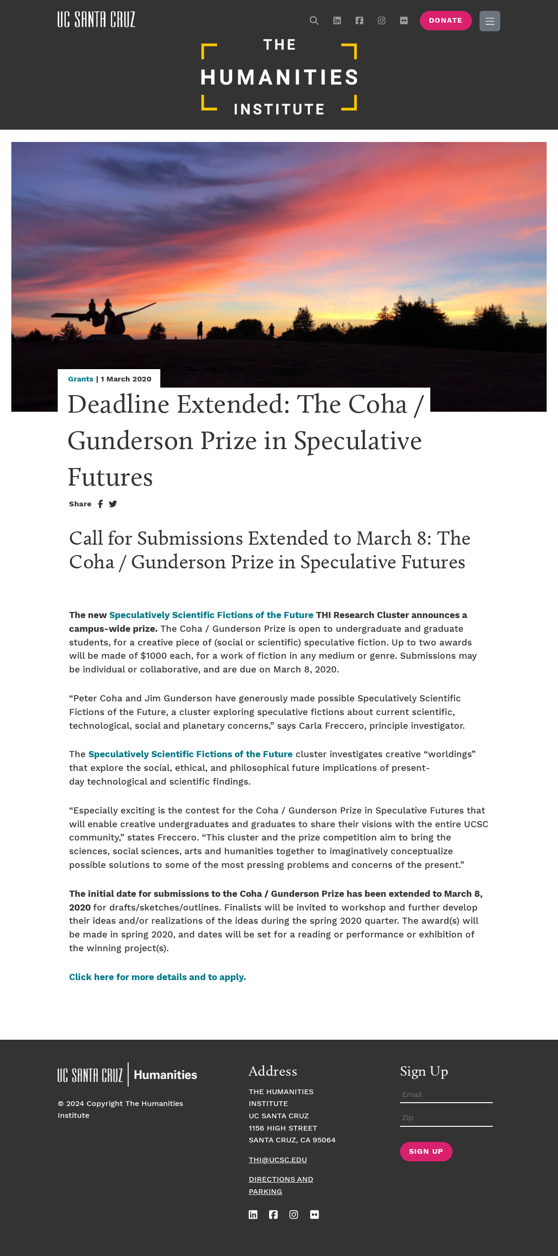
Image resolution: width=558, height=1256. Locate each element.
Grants (81, 379)
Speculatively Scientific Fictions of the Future (211, 615)
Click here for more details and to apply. (157, 977)
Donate (445, 21)
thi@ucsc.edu (278, 1160)
